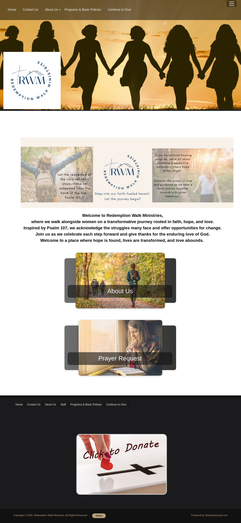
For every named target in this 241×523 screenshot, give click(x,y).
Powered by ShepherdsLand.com (209, 515)
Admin (99, 515)
